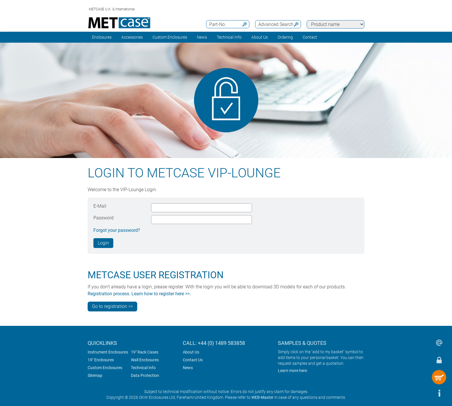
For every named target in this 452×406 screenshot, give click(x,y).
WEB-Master (262, 397)
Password (103, 218)
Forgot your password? (116, 230)
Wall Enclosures (145, 360)
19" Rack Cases (144, 352)
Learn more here (292, 370)
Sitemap (95, 375)
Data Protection (145, 375)
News (202, 37)
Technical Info (143, 367)
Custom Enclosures (169, 37)
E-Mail (99, 206)
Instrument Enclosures (108, 352)
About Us (191, 352)
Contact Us (193, 360)
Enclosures (102, 37)
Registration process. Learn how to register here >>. (139, 293)
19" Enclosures (101, 360)
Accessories (132, 37)
